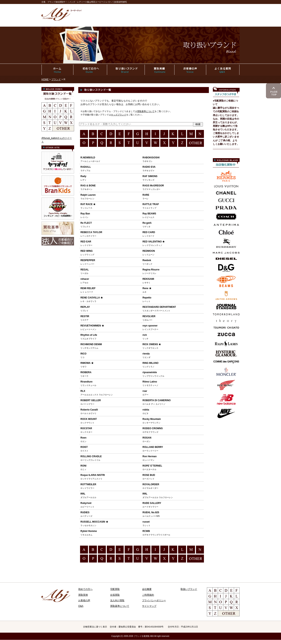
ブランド (56, 79)
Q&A (80, 606)
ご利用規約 (148, 595)
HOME (45, 79)
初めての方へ (85, 589)
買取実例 (83, 595)
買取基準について (146, 111)
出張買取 (115, 595)
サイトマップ (149, 606)
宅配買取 (115, 589)
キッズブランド (118, 114)
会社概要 (147, 589)
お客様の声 (84, 600)
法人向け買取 (117, 600)
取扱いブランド (189, 589)
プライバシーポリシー (154, 600)
